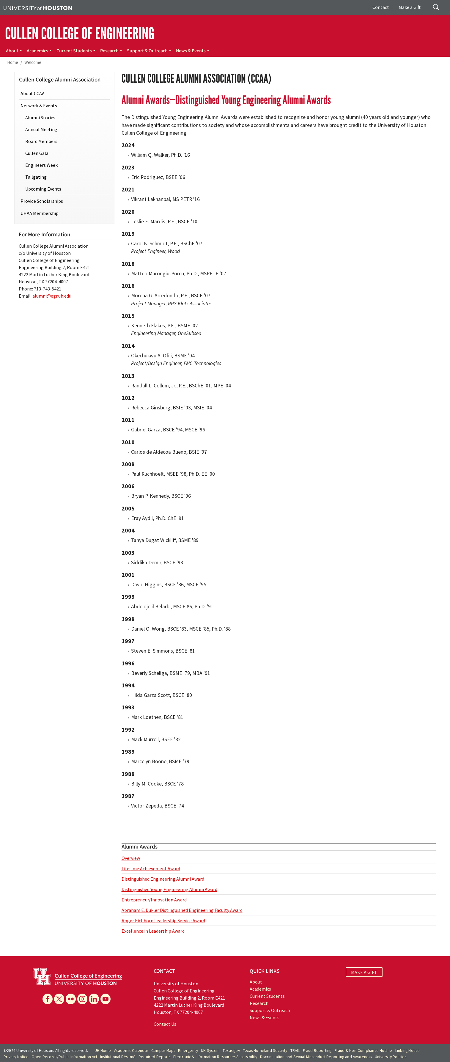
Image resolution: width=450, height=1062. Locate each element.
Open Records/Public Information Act (64, 1056)
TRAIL (295, 1050)
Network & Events (39, 106)
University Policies (390, 1056)
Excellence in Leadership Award (153, 931)
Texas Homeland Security (265, 1050)
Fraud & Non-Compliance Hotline (363, 1050)
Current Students (74, 51)
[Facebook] (48, 999)
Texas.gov (231, 1050)
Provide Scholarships (42, 201)
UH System (210, 1050)
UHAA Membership (40, 213)
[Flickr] (71, 999)
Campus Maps (163, 1050)
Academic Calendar (131, 1050)
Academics (37, 51)
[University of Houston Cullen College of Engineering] (77, 976)
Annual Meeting (41, 129)
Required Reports (154, 1056)
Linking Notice (407, 1050)
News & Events (191, 51)
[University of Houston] (38, 7)
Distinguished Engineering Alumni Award (163, 879)
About (12, 51)
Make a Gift (410, 7)
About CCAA (33, 93)
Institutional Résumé (118, 1056)
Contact (380, 7)
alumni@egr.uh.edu (51, 296)
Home (12, 62)
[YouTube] (105, 999)
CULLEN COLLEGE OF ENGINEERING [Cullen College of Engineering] (79, 33)
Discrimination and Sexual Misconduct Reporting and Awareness (316, 1056)
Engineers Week (41, 165)
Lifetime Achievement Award (151, 868)
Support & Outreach (147, 51)
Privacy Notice (16, 1056)
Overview (131, 858)
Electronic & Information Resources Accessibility (215, 1056)
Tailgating (36, 177)
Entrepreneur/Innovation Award (154, 900)
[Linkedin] (94, 999)
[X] (59, 999)
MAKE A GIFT (364, 972)
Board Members (41, 141)
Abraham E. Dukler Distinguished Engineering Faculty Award (182, 910)
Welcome (32, 62)
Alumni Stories (40, 117)
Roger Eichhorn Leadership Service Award (163, 920)
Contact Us (165, 1024)
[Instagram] (82, 999)
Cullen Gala (36, 153)
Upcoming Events (43, 189)
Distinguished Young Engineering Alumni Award (169, 889)
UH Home (103, 1050)
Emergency (188, 1050)
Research (109, 51)
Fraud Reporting (317, 1050)
